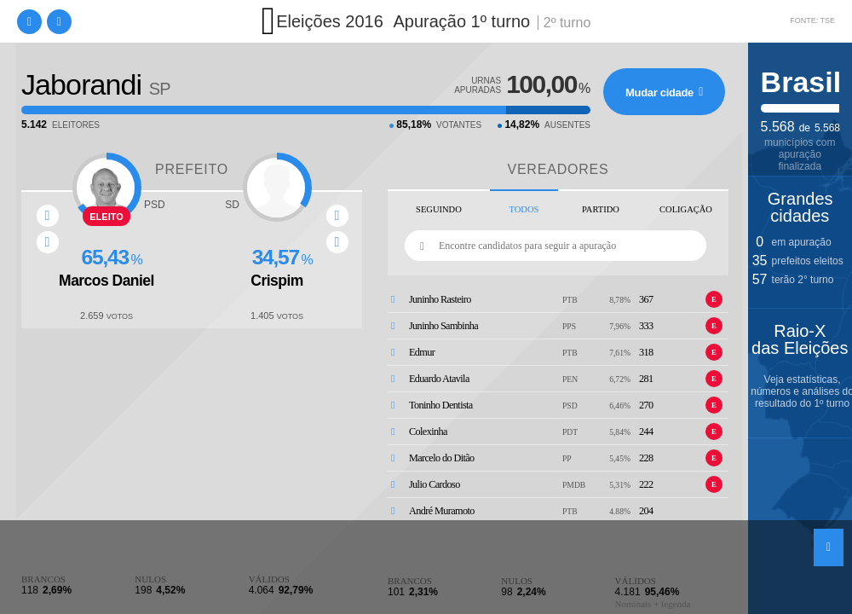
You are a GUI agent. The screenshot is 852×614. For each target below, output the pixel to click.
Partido (600, 209)
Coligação (685, 209)
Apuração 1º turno (461, 21)
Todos (524, 209)
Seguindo (439, 209)
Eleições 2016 (329, 21)
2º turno (567, 22)
